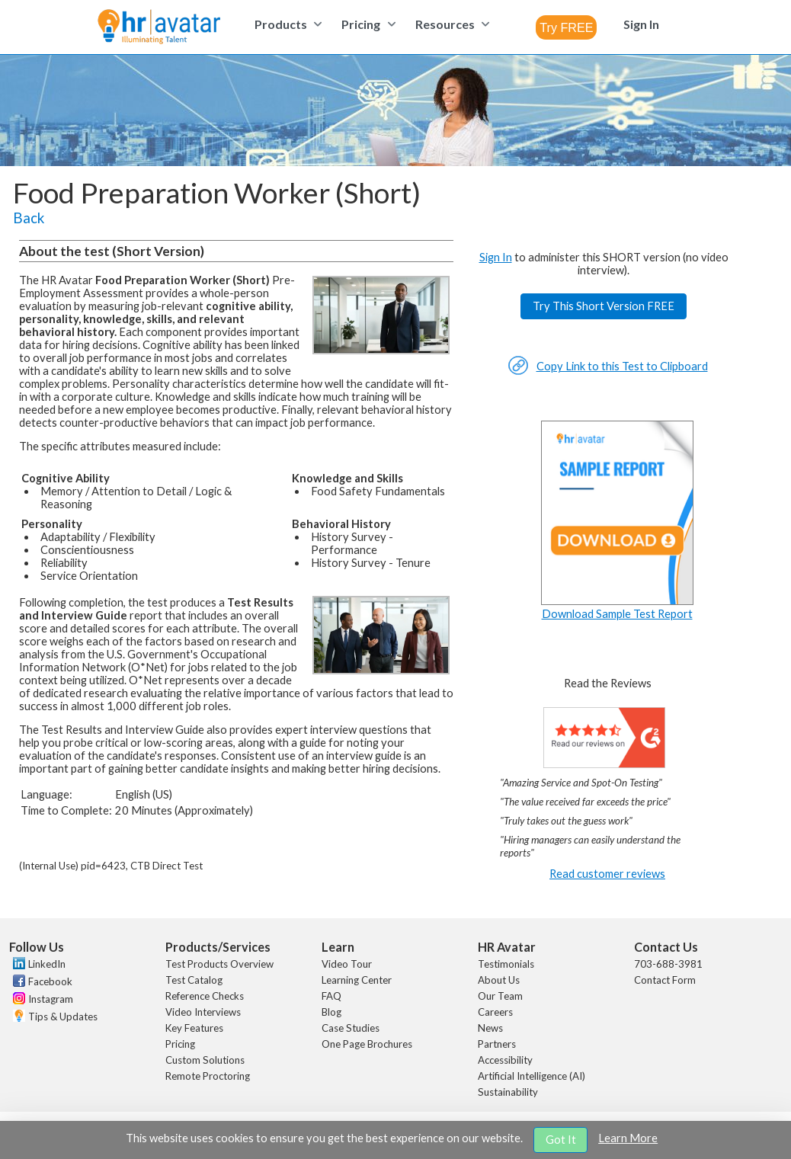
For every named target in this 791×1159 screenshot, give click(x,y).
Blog (331, 1012)
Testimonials (506, 964)
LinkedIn (47, 964)
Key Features (194, 1028)
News (490, 1028)
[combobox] (566, 27)
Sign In (495, 257)
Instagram (50, 999)
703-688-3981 (668, 964)
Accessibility (505, 1060)
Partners (497, 1044)
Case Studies (350, 1028)
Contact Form (665, 980)
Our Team (500, 996)
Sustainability (508, 1092)
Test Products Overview (219, 964)
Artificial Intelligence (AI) (531, 1076)
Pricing (180, 1044)
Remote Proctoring (207, 1076)
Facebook (50, 981)
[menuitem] (286, 24)
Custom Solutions (205, 1060)
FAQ (331, 996)
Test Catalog (194, 980)
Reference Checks (204, 996)
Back (28, 218)
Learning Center (357, 980)
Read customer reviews (607, 873)
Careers (495, 1012)
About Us (499, 980)
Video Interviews (203, 1012)
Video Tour (347, 964)
